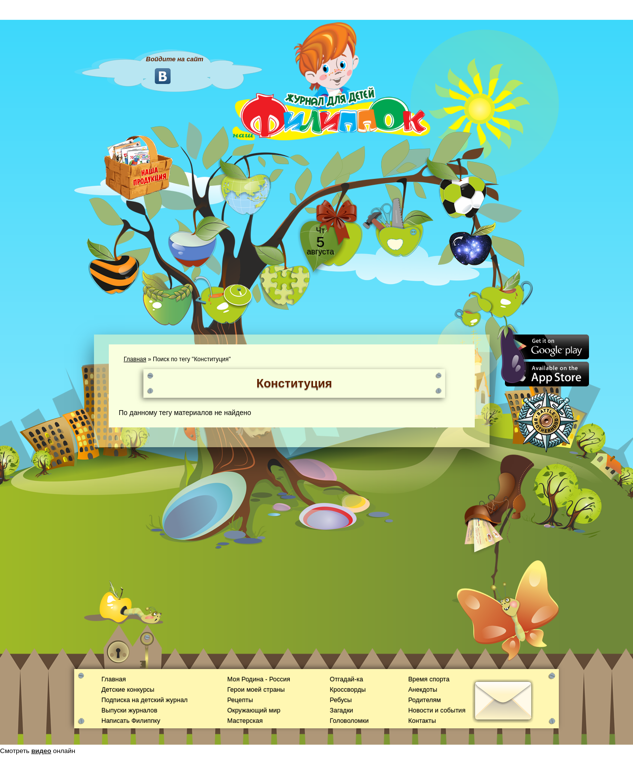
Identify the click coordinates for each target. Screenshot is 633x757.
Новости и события (436, 710)
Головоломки (349, 720)
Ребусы (341, 700)
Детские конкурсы (127, 689)
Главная (135, 359)
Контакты (422, 720)
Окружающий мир (253, 710)
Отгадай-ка (346, 679)
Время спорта (428, 679)
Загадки (341, 710)
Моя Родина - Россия (258, 679)
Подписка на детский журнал (144, 700)
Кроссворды (348, 689)
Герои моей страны (255, 689)
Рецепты (240, 700)
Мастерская (245, 720)
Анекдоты (422, 689)
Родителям (424, 700)
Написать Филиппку (130, 720)
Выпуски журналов (129, 710)
